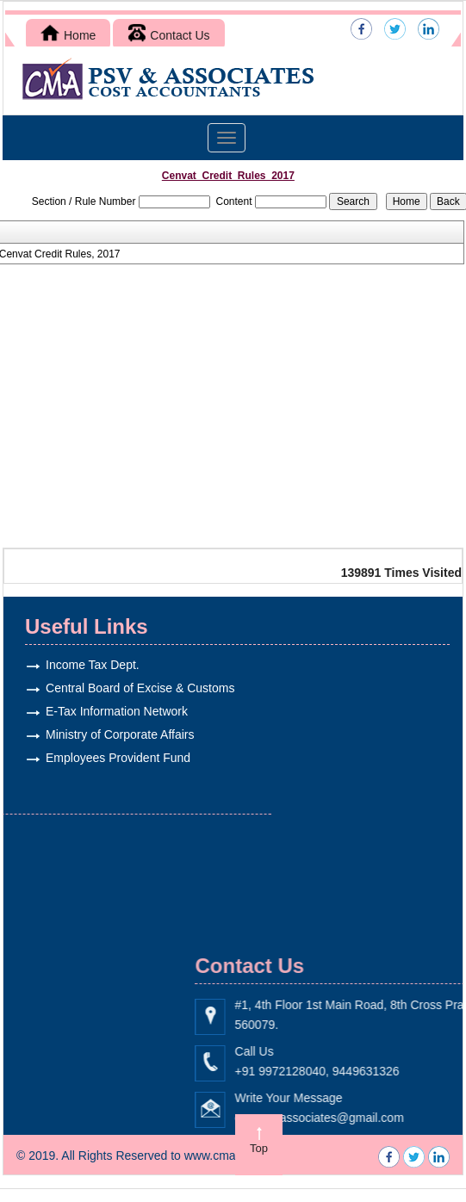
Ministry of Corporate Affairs (108, 734)
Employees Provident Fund (106, 758)
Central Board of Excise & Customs (128, 688)
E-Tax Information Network (105, 711)
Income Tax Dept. (81, 665)
